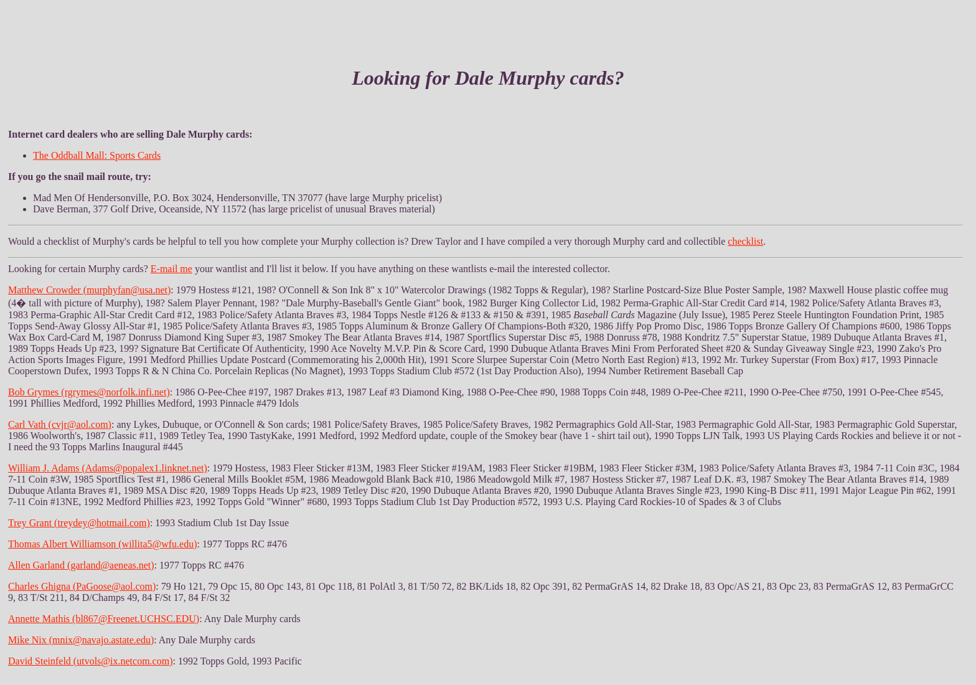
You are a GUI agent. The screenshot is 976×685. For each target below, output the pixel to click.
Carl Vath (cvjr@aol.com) (59, 424)
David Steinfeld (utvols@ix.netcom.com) (90, 661)
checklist (745, 241)
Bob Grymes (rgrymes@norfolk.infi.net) (89, 392)
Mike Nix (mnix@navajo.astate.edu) (81, 640)
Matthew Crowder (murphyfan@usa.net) (89, 290)
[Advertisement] (488, 23)
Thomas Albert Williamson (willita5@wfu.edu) (102, 544)
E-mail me (171, 268)
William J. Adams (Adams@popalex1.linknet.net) (107, 468)
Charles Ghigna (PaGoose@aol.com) (82, 586)
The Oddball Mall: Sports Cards (97, 155)
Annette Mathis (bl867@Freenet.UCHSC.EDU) (103, 618)
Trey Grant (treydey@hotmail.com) (79, 522)
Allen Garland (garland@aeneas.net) (81, 565)
